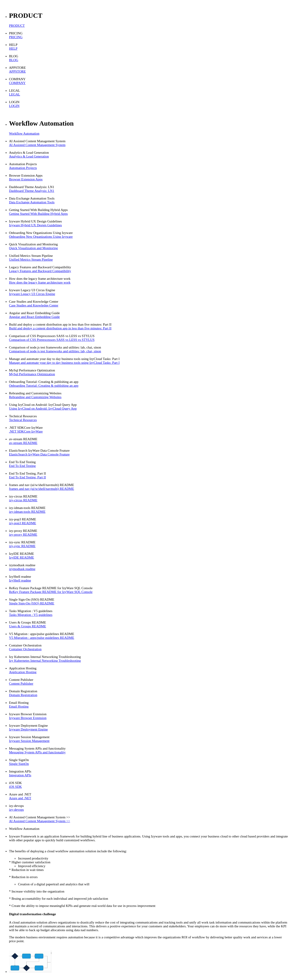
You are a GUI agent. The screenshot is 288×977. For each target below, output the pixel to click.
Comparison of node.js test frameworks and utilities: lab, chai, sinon (55, 351)
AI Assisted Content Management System (37, 145)
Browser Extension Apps (26, 179)
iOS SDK (15, 786)
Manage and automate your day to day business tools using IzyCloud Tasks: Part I (64, 362)
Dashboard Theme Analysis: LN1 (31, 191)
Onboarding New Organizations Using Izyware (41, 236)
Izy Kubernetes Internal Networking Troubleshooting (45, 660)
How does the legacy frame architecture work (39, 282)
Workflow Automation (24, 133)
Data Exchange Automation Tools (31, 202)
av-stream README (23, 443)
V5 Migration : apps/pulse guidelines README (41, 637)
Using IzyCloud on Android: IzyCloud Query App (43, 408)
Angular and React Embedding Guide (34, 317)
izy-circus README (23, 500)
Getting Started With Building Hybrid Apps (38, 213)
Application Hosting (22, 672)
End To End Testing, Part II (27, 477)
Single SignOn (19, 764)
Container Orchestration (25, 649)
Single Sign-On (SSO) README (31, 603)
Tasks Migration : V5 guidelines (30, 615)
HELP (13, 48)
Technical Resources (23, 420)
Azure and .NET (20, 798)
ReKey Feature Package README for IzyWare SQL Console (50, 592)
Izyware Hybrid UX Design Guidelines (35, 225)
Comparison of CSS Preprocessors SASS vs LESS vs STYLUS (51, 340)
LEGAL (14, 94)
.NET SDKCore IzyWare (26, 431)
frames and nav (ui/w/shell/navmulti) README (41, 489)
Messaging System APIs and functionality (37, 752)
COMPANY (17, 83)
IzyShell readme (20, 580)
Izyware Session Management (29, 741)
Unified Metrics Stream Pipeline (31, 259)
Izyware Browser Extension (28, 718)
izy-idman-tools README (27, 511)
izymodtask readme (22, 569)
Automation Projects (23, 168)
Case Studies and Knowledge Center (33, 305)
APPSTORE (17, 71)
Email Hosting (19, 706)
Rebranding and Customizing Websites (35, 397)
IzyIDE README (21, 557)
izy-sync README (22, 546)
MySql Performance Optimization (32, 374)
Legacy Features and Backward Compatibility (40, 271)
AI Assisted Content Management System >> (39, 821)
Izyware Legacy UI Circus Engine (32, 294)
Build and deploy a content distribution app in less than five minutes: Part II (60, 328)
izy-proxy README (23, 534)
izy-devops (16, 809)
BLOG (13, 60)
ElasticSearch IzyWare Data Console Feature (39, 454)
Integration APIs (20, 775)
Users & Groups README (27, 626)
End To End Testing (22, 466)
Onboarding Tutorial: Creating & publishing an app (43, 385)
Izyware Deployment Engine (28, 729)
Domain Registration (23, 695)
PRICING (15, 37)
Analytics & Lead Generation (29, 156)
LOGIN (14, 106)
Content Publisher (21, 683)
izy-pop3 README (22, 523)
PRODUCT (17, 25)
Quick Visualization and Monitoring (33, 248)
